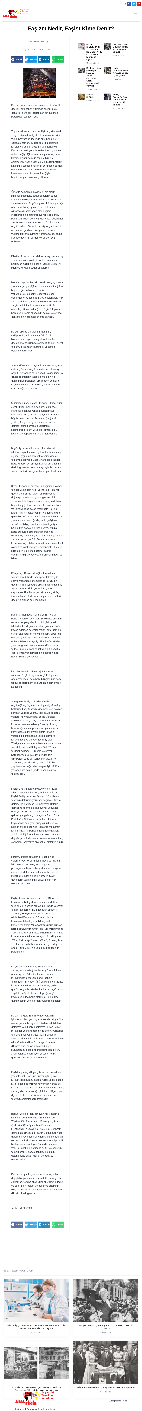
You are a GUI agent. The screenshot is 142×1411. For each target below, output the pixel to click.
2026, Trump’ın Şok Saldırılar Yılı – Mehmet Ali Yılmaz (120, 97)
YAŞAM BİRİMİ (90, 93)
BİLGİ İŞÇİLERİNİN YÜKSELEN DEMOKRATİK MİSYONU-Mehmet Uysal (94, 49)
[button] (125, 4)
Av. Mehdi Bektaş (39, 39)
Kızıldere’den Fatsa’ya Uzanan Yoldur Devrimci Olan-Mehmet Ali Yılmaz (93, 75)
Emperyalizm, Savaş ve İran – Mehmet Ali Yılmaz (120, 46)
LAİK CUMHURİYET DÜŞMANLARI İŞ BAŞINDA (120, 70)
